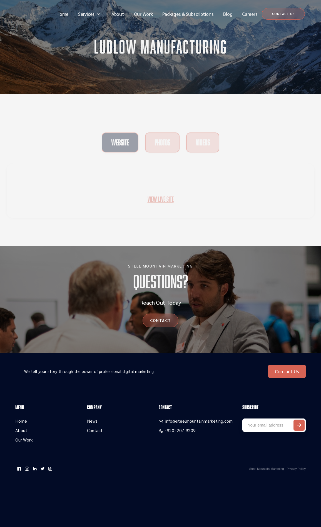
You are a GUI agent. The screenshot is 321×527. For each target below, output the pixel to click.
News (92, 421)
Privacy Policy (296, 468)
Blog (227, 14)
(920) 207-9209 (180, 430)
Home (62, 14)
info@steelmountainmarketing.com (199, 421)
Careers (249, 14)
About (117, 14)
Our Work (143, 14)
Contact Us (287, 371)
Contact (95, 430)
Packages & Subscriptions (187, 14)
